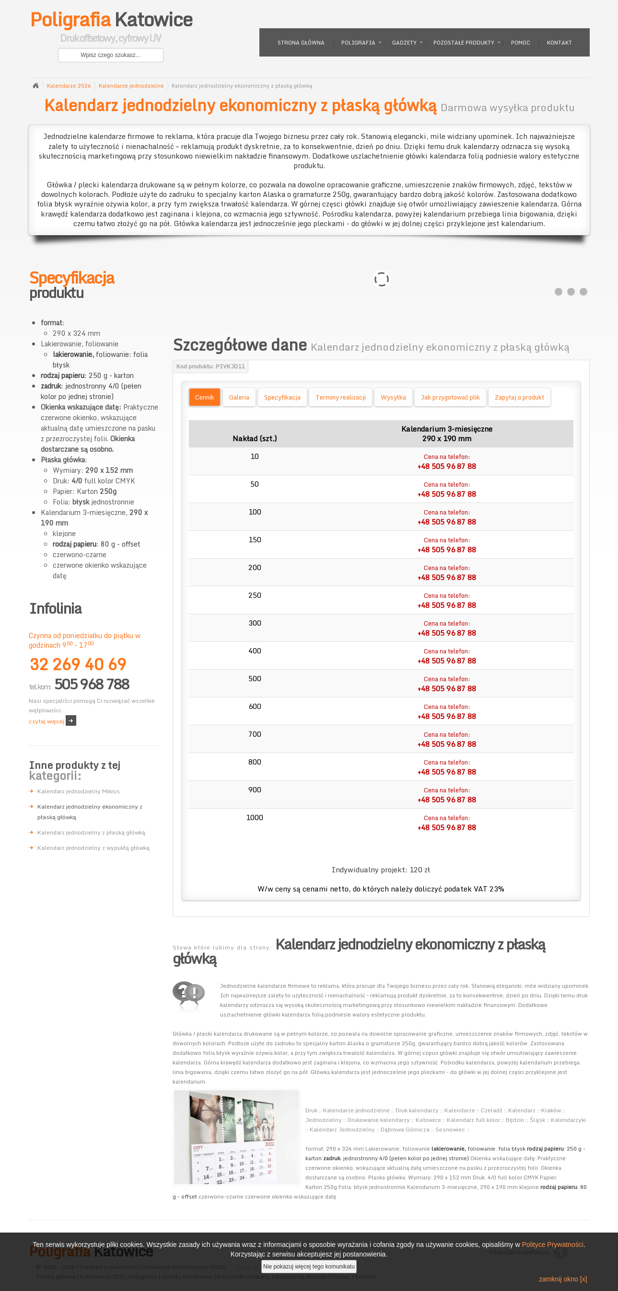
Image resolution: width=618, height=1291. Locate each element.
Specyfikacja (282, 397)
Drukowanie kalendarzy (379, 1119)
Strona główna (301, 42)
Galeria (239, 397)
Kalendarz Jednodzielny (342, 1129)
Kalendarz (522, 1110)
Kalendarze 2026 (69, 85)
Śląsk (537, 1119)
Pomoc (520, 42)
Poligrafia (358, 42)
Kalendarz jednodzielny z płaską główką (91, 832)
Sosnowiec (450, 1129)
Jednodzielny (323, 1119)
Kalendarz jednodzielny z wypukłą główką (93, 847)
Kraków (551, 1110)
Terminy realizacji (340, 397)
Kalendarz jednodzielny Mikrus (78, 791)
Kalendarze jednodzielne (131, 85)
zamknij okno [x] (563, 1279)
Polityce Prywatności (552, 1244)
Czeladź (491, 1110)
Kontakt (559, 42)
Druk (311, 1110)
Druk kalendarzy (417, 1110)
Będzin (515, 1119)
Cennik (204, 397)
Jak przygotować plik (450, 397)
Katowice (111, 29)
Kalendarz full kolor (473, 1119)
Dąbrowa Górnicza (405, 1129)
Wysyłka (393, 397)
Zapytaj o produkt (519, 397)
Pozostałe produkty (463, 42)
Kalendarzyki (568, 1119)
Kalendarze (459, 1110)
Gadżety (404, 42)
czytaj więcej (46, 721)
